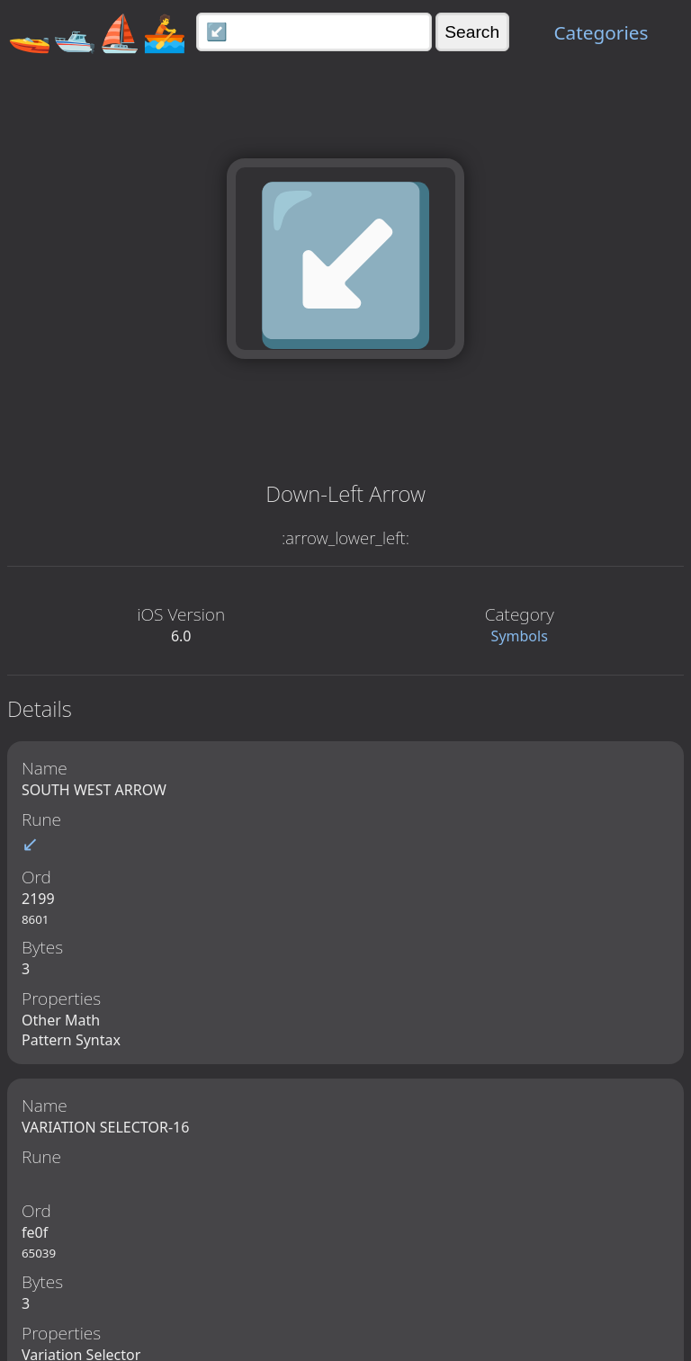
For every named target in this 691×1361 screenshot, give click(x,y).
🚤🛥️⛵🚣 (97, 32)
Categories (600, 32)
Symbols (519, 636)
